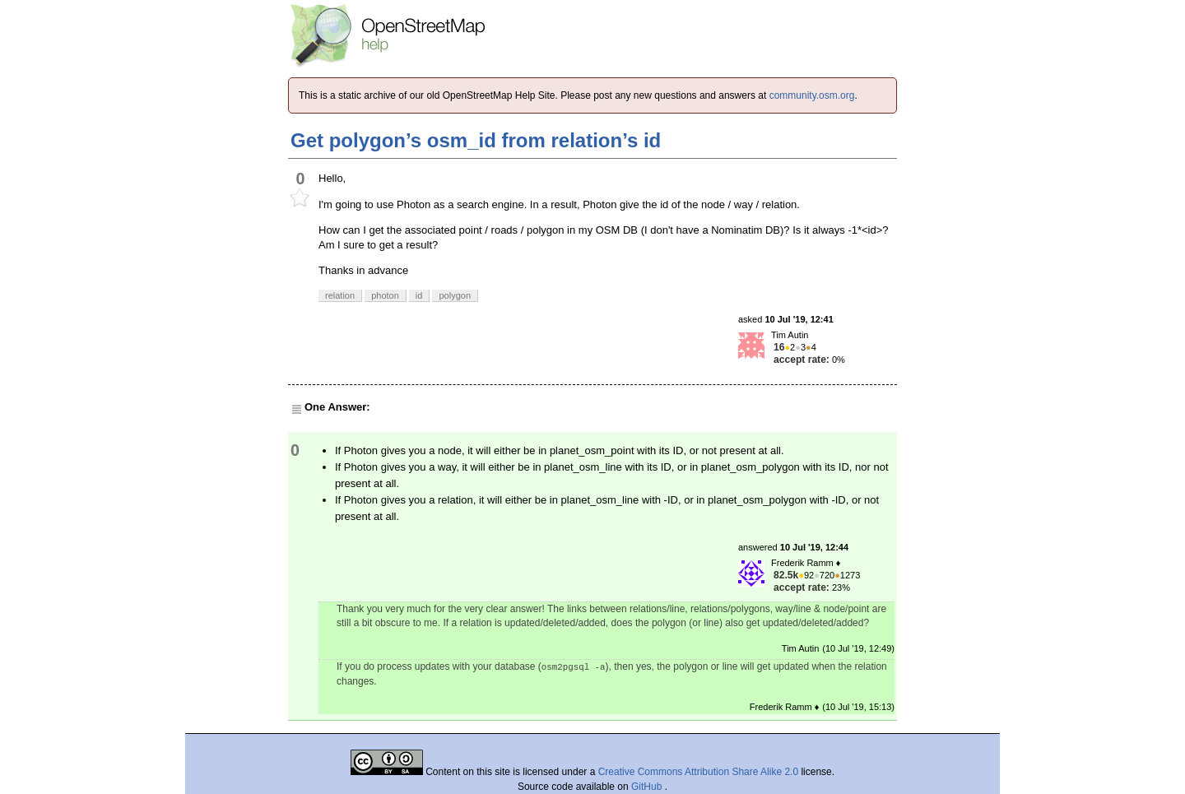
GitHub (648, 786)
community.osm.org (812, 95)
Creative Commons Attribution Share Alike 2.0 (698, 772)
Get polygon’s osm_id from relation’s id (475, 140)
